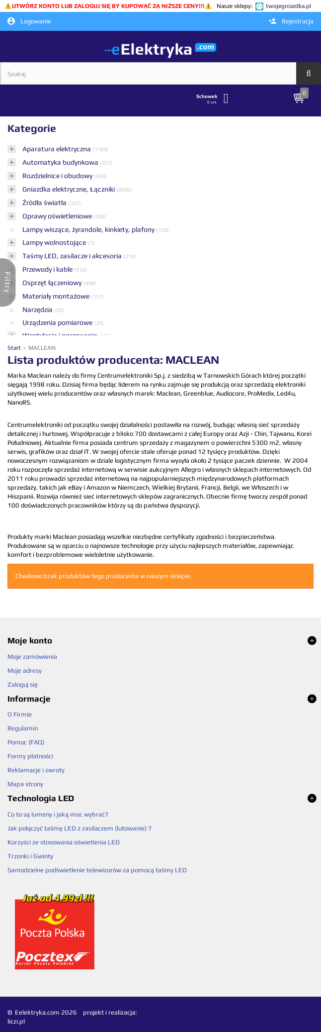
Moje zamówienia (32, 656)
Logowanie (29, 21)
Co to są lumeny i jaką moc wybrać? (57, 814)
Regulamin (22, 728)
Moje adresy (24, 670)
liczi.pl (16, 1021)
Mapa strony (25, 784)
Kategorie (31, 128)
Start (14, 347)
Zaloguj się (22, 684)
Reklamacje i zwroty (36, 770)
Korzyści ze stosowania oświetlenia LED (63, 842)
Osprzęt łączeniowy (52, 283)
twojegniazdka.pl (288, 5)
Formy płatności (30, 756)
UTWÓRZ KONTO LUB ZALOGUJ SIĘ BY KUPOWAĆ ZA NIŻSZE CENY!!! (108, 5)
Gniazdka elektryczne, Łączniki (69, 189)
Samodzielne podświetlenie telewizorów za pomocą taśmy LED (97, 870)
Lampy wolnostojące (54, 242)
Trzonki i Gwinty (30, 856)
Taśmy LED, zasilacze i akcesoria (72, 256)
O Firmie (19, 714)
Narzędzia (38, 309)
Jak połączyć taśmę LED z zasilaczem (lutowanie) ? (79, 828)
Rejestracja (291, 21)
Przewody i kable (48, 269)
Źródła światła (45, 202)
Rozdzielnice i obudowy (58, 176)
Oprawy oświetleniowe (57, 216)
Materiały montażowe (56, 296)
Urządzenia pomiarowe (58, 322)
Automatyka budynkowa (61, 162)
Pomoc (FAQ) (25, 742)
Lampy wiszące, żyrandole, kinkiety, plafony (89, 229)
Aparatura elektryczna (57, 149)
